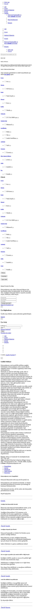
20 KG (8, 160)
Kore (8, 103)
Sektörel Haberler (9, 10)
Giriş (2, 331)
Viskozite (3, 113)
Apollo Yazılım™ (11, 355)
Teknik (8, 110)
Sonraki (3, 501)
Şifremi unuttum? (6, 329)
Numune (3, 149)
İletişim (10, 23)
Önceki (3, 526)
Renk (2, 92)
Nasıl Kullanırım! (13, 19)
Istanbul (9, 167)
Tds (7, 135)
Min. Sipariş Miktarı (6, 156)
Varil (8, 145)
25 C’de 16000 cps (12, 117)
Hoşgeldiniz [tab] (7, 466)
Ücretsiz (9, 152)
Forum (6, 11)
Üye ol (6, 4)
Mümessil (9, 124)
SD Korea (9, 89)
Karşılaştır (4, 276)
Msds (8, 132)
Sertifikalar (4, 128)
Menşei (2, 99)
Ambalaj (3, 141)
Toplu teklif (4, 279)
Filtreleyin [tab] (7, 469)
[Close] (2, 307)
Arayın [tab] (6, 468)
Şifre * (2, 327)
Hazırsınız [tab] (7, 472)
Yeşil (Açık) (10, 96)
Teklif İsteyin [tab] (8, 471)
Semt (2, 266)
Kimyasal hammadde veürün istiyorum (14, 15)
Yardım (6, 13)
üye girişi (7, 74)
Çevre (6, 8)
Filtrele (3, 273)
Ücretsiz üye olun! (6, 303)
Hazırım (7, 607)
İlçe (2, 170)
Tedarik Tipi (4, 121)
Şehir (2, 163)
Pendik (8, 174)
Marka (2, 85)
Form (2, 78)
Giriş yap (6, 2)
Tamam (3, 317)
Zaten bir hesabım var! (7, 305)
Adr (5, 7)
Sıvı (7, 81)
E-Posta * (3, 326)
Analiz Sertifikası (11, 138)
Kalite (2, 106)
